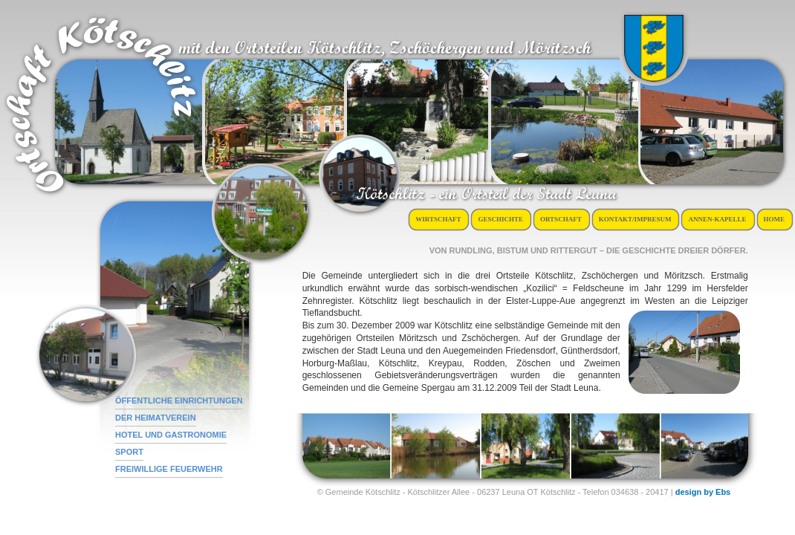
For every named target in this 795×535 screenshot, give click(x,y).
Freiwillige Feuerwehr (169, 468)
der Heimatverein (155, 417)
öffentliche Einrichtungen (179, 400)
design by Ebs (703, 491)
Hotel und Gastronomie (171, 434)
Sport (129, 451)
